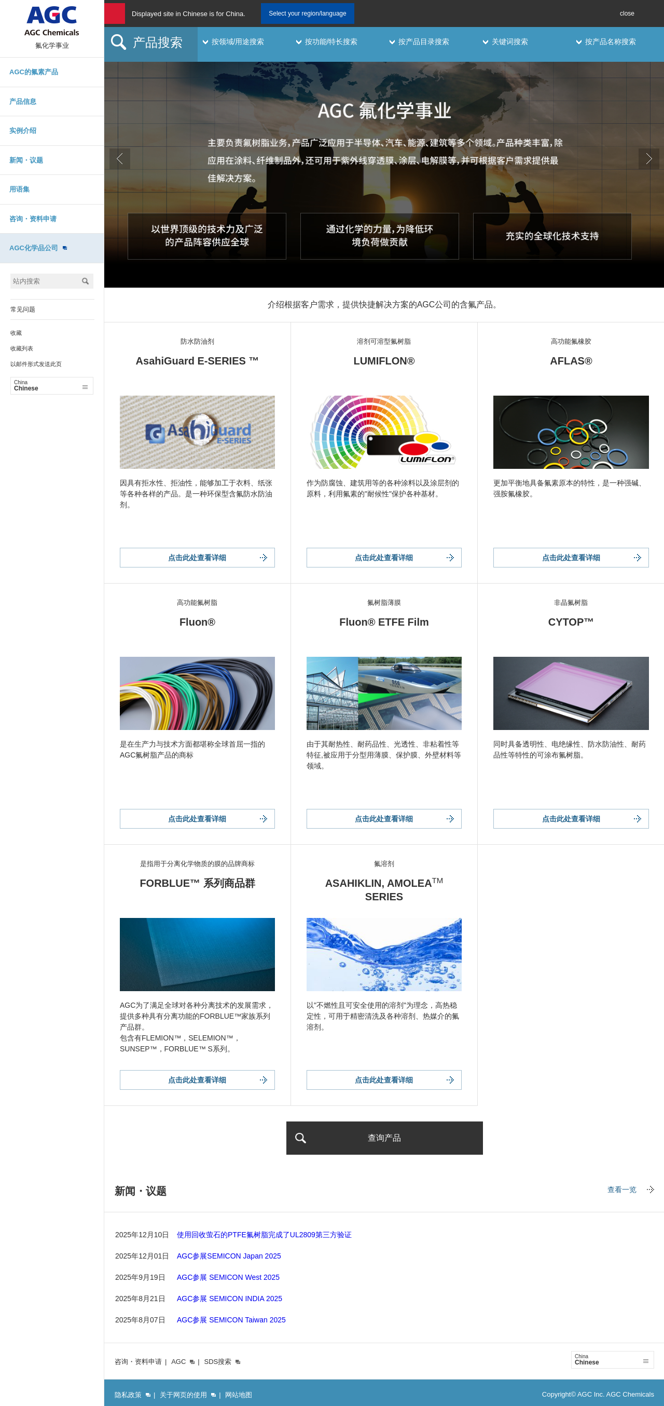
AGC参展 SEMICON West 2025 (228, 1277)
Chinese (51, 386)
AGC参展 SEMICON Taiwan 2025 (231, 1320)
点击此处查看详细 (197, 557)
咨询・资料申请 (33, 219)
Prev (119, 158)
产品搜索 (158, 42)
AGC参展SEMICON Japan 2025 (229, 1256)
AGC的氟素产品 (33, 72)
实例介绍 (22, 130)
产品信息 (22, 101)
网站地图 (238, 1395)
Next (649, 158)
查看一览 (622, 1189)
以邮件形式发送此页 (36, 364)
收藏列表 (21, 348)
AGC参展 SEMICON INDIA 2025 (229, 1298)
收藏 (16, 333)
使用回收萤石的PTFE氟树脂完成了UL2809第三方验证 (264, 1235)
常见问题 (22, 309)
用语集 (19, 189)
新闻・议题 (26, 160)
